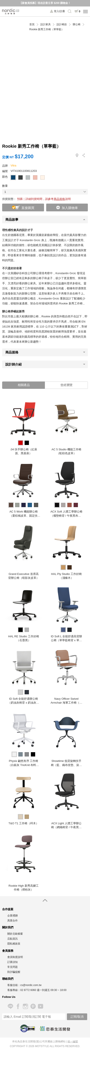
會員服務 (7, 950)
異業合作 (12, 920)
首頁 (32, 24)
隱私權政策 (13, 943)
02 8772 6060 (28, 990)
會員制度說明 (15, 957)
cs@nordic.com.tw (30, 985)
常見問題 (12, 966)
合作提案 (7, 909)
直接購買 (27, 208)
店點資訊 (12, 938)
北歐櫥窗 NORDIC (10, 11)
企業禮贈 (12, 915)
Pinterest (33, 1006)
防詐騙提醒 (13, 971)
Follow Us (8, 997)
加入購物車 (70, 208)
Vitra (13, 165)
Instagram (25, 1006)
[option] (23, 426)
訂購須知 (12, 962)
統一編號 (73, 1041)
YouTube (40, 1006)
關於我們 (7, 927)
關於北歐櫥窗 (15, 933)
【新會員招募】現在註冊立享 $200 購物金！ (45, 3)
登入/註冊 (59, 11)
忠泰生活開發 (55, 1028)
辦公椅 (77, 24)
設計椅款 (62, 24)
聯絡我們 (7, 978)
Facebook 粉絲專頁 (18, 1006)
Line (10, 1006)
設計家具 (45, 24)
